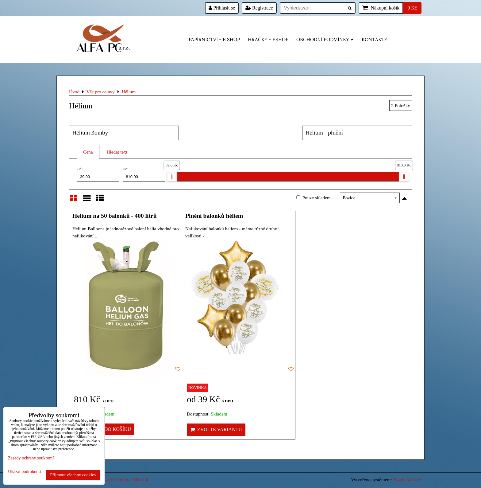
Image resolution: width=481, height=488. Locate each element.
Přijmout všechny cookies (73, 474)
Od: (98, 174)
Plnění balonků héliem (214, 215)
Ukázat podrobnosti (25, 471)
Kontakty (374, 39)
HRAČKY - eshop (268, 39)
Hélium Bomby (90, 132)
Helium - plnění (324, 132)
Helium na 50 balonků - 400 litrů (114, 215)
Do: (144, 174)
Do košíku (114, 429)
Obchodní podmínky (325, 39)
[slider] (172, 177)
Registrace (259, 7)
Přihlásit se (222, 7)
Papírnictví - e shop (214, 39)
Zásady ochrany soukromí (123, 479)
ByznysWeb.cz (407, 479)
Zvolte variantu (216, 429)
